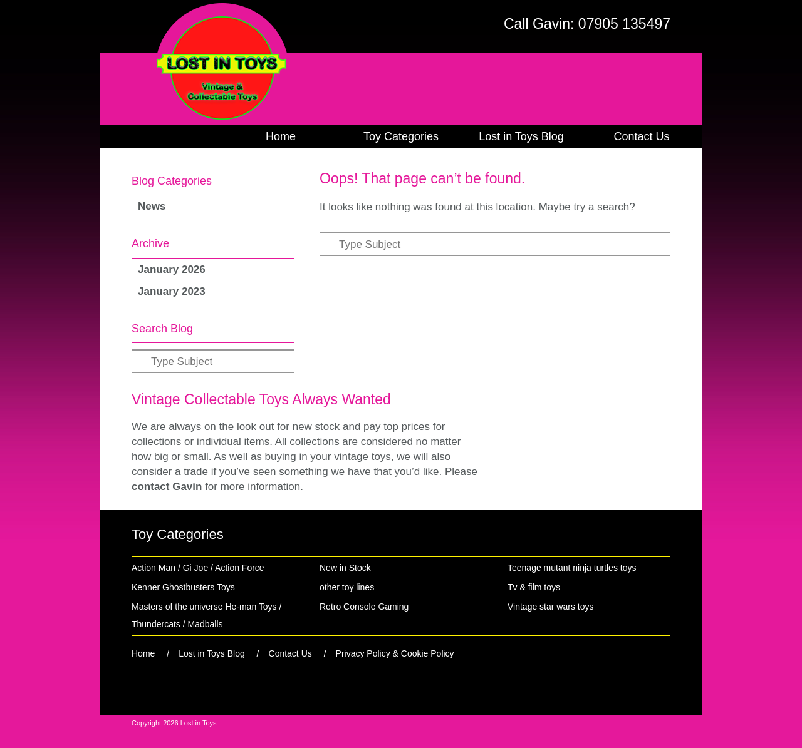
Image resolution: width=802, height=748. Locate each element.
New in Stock (345, 568)
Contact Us (641, 136)
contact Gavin (167, 487)
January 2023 (172, 291)
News (151, 206)
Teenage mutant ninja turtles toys (572, 568)
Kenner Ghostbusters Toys (183, 587)
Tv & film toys (534, 587)
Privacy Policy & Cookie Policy (395, 653)
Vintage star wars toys (550, 607)
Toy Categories (401, 136)
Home (281, 136)
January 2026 (172, 269)
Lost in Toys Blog (521, 136)
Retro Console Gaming (364, 607)
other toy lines (347, 587)
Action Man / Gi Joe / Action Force (198, 568)
